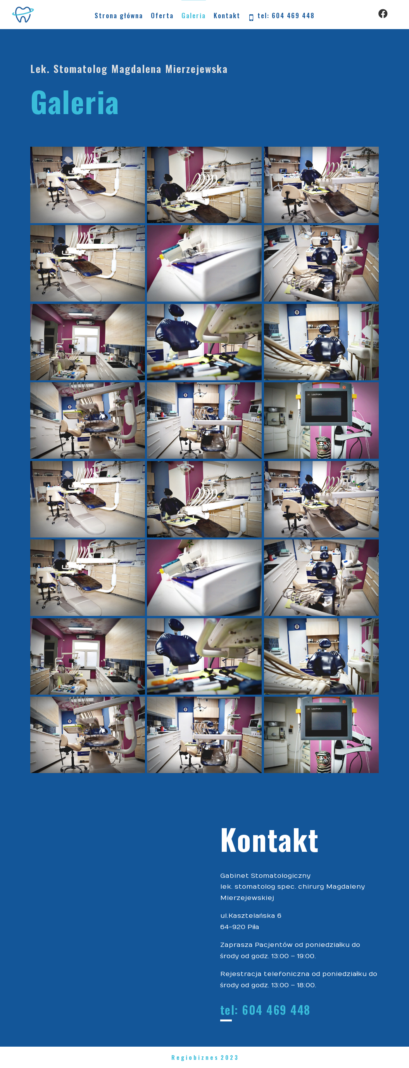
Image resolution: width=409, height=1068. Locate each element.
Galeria (193, 15)
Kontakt (227, 15)
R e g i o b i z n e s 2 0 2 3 (204, 1057)
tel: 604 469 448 (281, 16)
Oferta (162, 15)
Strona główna (119, 15)
